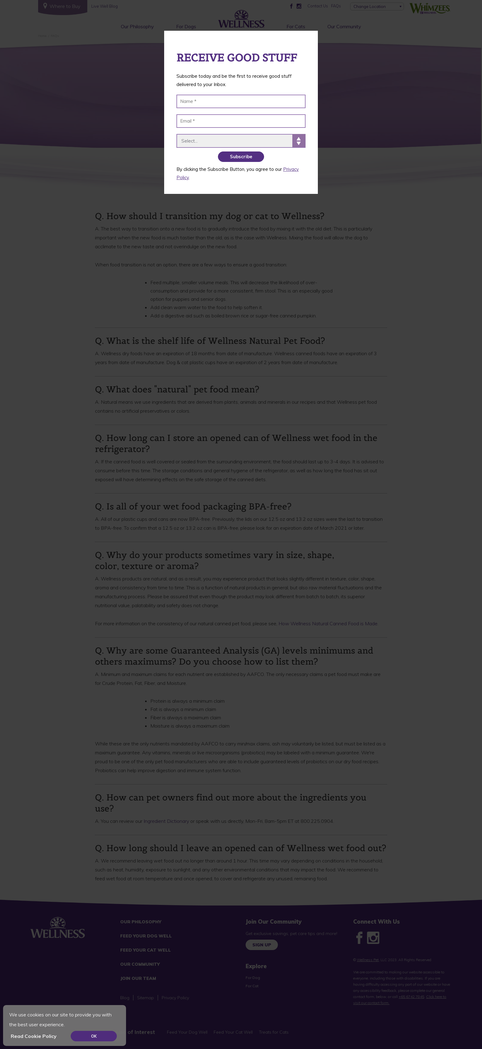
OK (94, 1036)
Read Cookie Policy (34, 1036)
